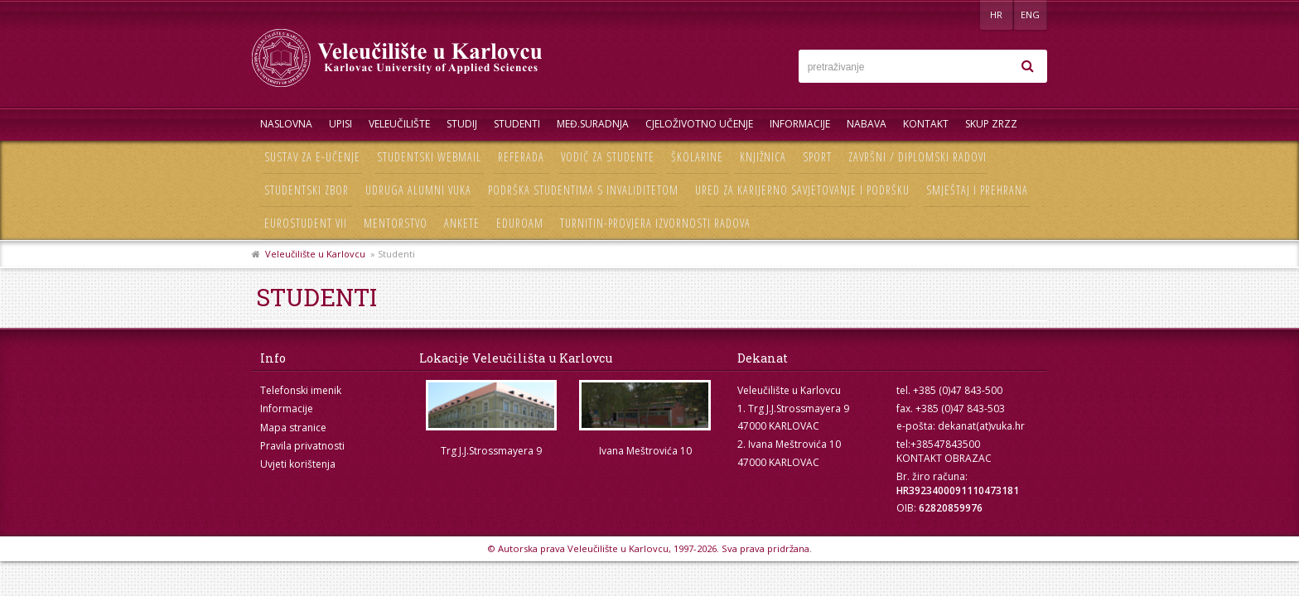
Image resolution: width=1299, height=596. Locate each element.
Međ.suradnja (593, 124)
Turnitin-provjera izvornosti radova (655, 223)
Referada (521, 157)
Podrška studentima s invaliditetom (583, 190)
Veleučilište (399, 124)
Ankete (462, 223)
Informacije (800, 124)
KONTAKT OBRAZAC (944, 458)
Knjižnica (763, 157)
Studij (462, 124)
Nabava (866, 124)
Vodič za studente (607, 157)
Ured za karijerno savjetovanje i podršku (802, 190)
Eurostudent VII (305, 223)
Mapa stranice (293, 428)
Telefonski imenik (300, 390)
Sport (817, 157)
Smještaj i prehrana (977, 190)
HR (996, 14)
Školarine (697, 157)
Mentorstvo (395, 223)
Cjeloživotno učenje (699, 124)
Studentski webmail (429, 157)
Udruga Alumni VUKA (418, 190)
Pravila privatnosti (302, 446)
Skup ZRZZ (991, 124)
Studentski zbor (306, 190)
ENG (1030, 14)
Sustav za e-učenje (312, 157)
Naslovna (286, 124)
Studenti (517, 124)
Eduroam (519, 223)
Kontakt (926, 124)
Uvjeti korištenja (298, 464)
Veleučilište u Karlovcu (315, 254)
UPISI (340, 124)
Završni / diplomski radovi (917, 157)
